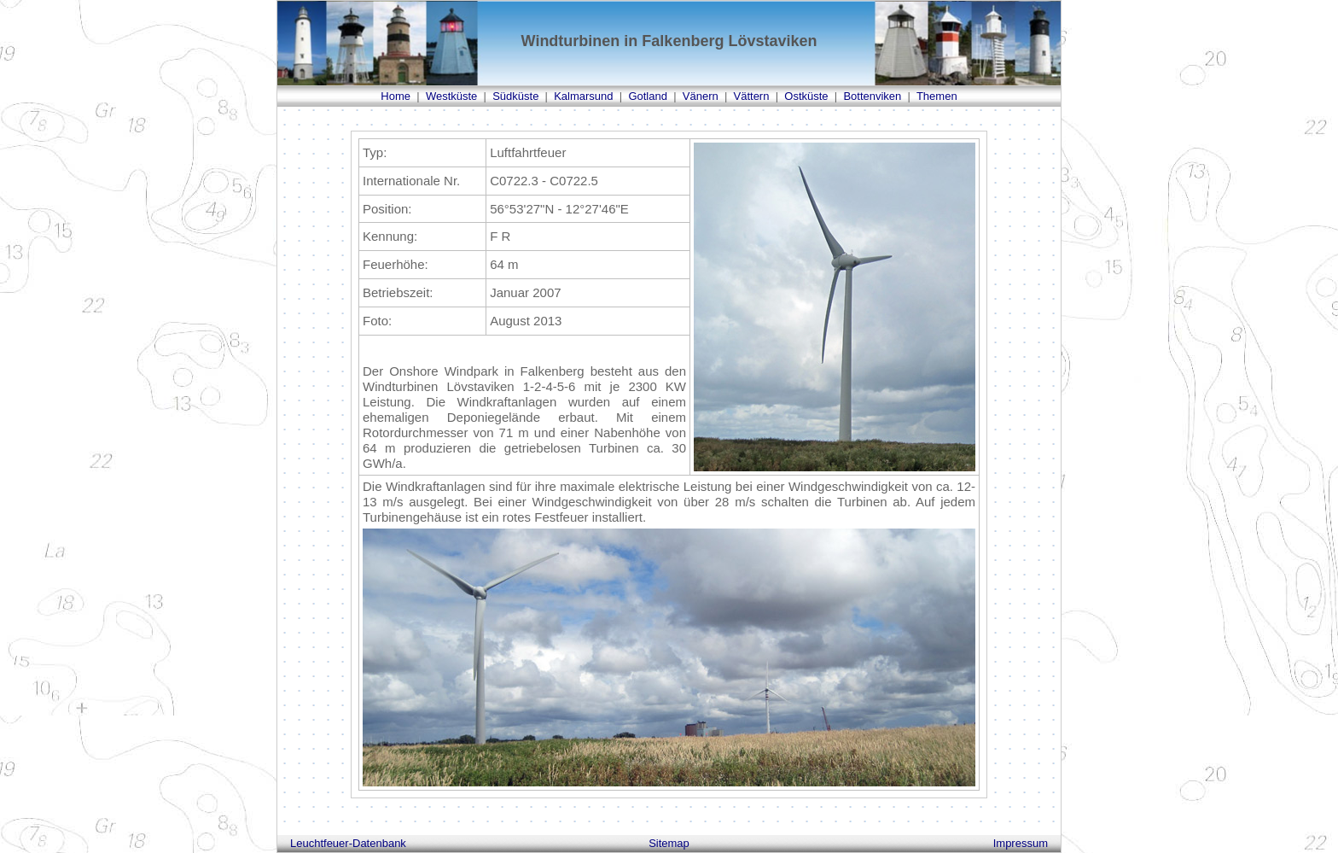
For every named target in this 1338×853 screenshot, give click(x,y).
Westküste (451, 96)
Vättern (752, 96)
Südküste (515, 96)
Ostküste (806, 96)
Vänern (700, 96)
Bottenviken (872, 96)
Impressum (1020, 843)
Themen (936, 96)
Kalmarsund (583, 96)
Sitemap (669, 843)
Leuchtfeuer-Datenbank (348, 843)
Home (395, 96)
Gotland (647, 96)
